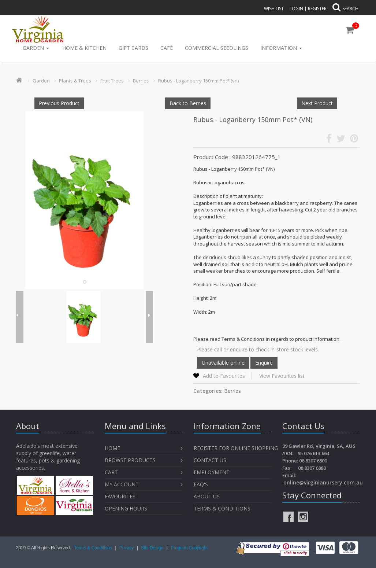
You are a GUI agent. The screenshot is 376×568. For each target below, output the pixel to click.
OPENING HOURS (126, 508)
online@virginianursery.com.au (323, 482)
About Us (207, 496)
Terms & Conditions (222, 508)
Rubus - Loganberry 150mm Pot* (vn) (198, 80)
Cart (111, 472)
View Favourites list (282, 375)
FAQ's (201, 484)
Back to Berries (188, 103)
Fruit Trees (112, 80)
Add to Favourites (224, 375)
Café (166, 47)
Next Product (317, 103)
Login (296, 8)
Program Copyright (189, 547)
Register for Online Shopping (236, 448)
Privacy (127, 547)
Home (112, 448)
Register (317, 8)
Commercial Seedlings (216, 47)
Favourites (121, 496)
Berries (141, 80)
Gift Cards (133, 47)
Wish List (274, 8)
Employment (212, 472)
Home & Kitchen (84, 47)
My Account (122, 484)
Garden (36, 47)
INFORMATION (281, 47)
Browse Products (130, 460)
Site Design (153, 547)
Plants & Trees (75, 80)
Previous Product (59, 103)
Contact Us (210, 460)
